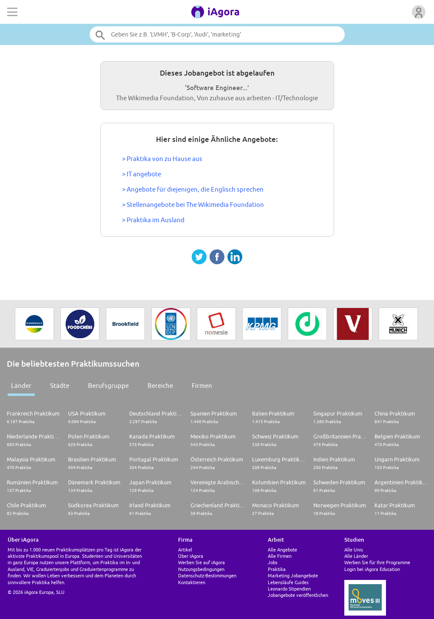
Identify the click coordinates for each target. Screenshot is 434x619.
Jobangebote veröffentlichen (298, 595)
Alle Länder (356, 556)
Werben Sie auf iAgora (201, 562)
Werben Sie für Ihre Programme (377, 562)
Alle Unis (353, 549)
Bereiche (160, 385)
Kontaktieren (191, 582)
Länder (21, 385)
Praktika (277, 569)
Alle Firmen (280, 556)
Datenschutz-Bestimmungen (207, 575)
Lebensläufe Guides (288, 582)
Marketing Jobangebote (293, 575)
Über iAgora (190, 556)
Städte (59, 385)
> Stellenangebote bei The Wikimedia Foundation (193, 204)
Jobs (273, 562)
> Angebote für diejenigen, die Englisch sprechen (193, 189)
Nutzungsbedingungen (201, 569)
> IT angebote (141, 174)
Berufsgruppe (108, 385)
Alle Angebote (282, 549)
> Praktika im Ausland (153, 219)
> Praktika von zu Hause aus (162, 158)
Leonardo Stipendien (289, 588)
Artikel (185, 549)
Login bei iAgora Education (372, 569)
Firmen (202, 385)
